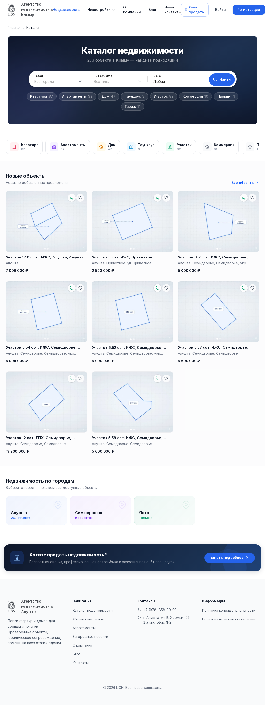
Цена (155, 76)
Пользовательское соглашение (229, 623)
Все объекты (245, 182)
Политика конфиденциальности (228, 614)
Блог (153, 10)
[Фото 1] (45, 249)
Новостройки (99, 10)
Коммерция (195, 96)
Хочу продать (194, 9)
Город (38, 76)
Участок (164, 96)
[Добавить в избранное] (80, 198)
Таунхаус (134, 96)
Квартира (41, 96)
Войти (220, 10)
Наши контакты (172, 9)
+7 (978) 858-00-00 (157, 614)
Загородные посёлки (90, 641)
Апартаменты (77, 96)
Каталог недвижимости (93, 614)
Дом (108, 96)
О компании (132, 9)
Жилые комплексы (88, 623)
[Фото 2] (48, 249)
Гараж (132, 106)
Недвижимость (66, 10)
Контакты (81, 667)
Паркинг (226, 96)
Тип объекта (102, 76)
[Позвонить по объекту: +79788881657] (72, 198)
